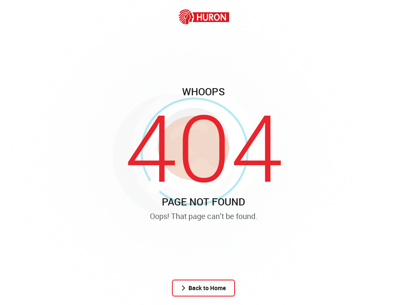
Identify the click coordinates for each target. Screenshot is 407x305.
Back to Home (203, 288)
